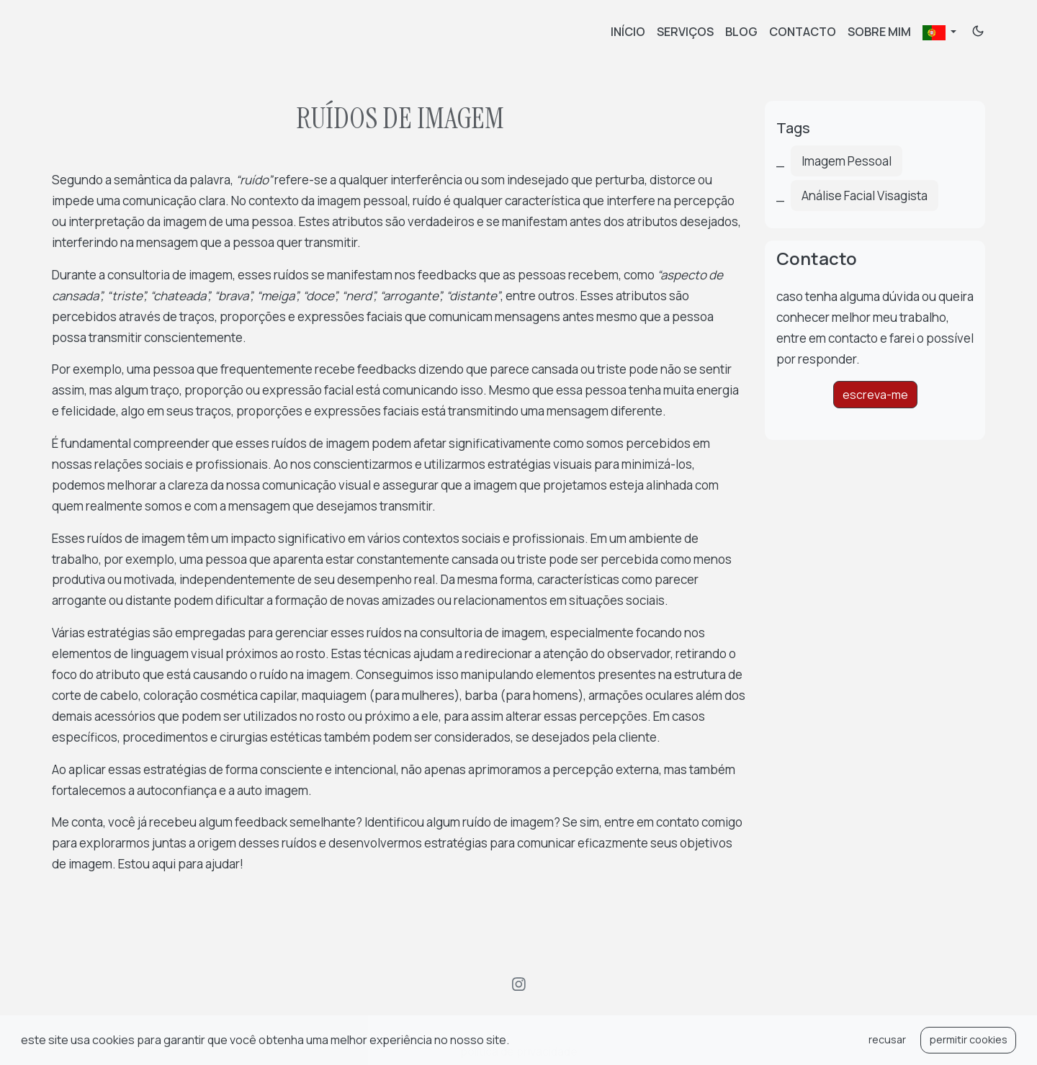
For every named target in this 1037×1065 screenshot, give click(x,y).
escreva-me (875, 395)
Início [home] (628, 32)
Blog (741, 32)
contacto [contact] (802, 32)
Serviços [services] (685, 32)
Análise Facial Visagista (865, 195)
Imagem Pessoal (847, 161)
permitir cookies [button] (968, 1039)
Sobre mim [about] (879, 32)
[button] (513, 1042)
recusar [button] (887, 1039)
